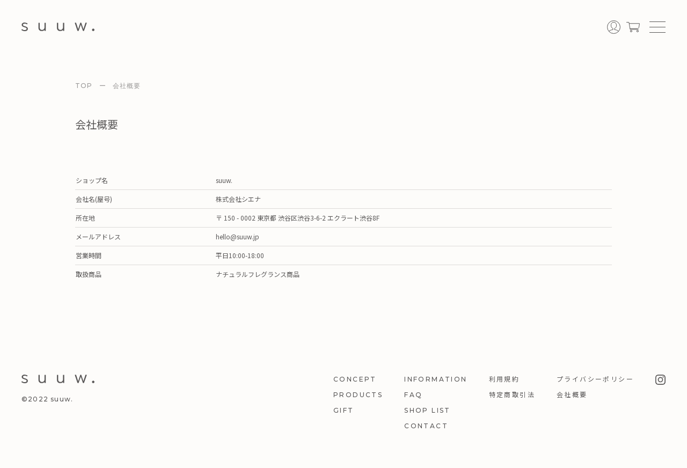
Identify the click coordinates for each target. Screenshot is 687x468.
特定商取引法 (512, 394)
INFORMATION (435, 379)
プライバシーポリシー (595, 379)
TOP (84, 86)
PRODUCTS (358, 395)
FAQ (413, 395)
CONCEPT (355, 379)
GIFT (343, 410)
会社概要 (572, 394)
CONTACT (426, 426)
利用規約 (504, 379)
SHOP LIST (427, 410)
